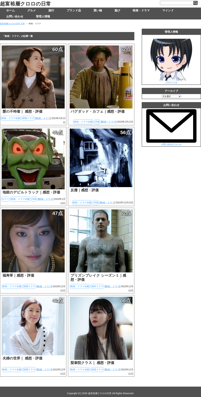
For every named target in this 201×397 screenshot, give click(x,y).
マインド (168, 10)
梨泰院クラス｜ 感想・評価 (92, 363)
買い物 (97, 10)
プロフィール (171, 82)
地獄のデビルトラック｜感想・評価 (31, 192)
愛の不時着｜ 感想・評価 (22, 111)
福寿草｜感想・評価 (18, 275)
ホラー (5, 199)
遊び (117, 10)
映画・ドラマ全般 (10, 118)
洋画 (97, 121)
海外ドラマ (97, 286)
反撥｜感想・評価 (85, 190)
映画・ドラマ (141, 10)
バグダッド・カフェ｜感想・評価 (98, 111)
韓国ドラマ (28, 118)
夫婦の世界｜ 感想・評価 (22, 358)
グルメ (31, 10)
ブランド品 (74, 10)
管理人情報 (43, 16)
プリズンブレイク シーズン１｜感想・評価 (98, 277)
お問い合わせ (14, 16)
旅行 (51, 10)
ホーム (10, 10)
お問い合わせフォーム (171, 144)
